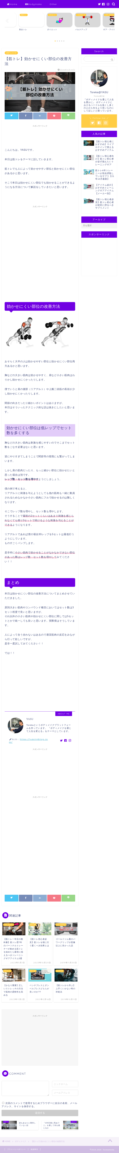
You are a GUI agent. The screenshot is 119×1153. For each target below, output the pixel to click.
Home (12, 4)
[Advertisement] (61, 136)
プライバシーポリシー (16, 1149)
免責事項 (34, 1149)
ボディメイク (11, 53)
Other (53, 4)
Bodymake (33, 4)
